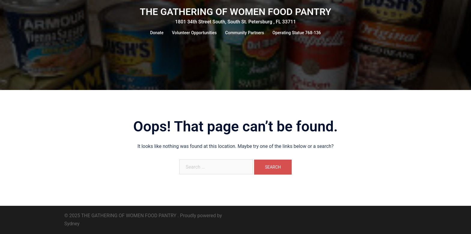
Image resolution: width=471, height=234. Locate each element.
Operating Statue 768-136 (296, 32)
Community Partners (244, 32)
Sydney (72, 223)
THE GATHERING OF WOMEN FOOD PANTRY (235, 11)
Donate (157, 32)
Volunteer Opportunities (194, 32)
